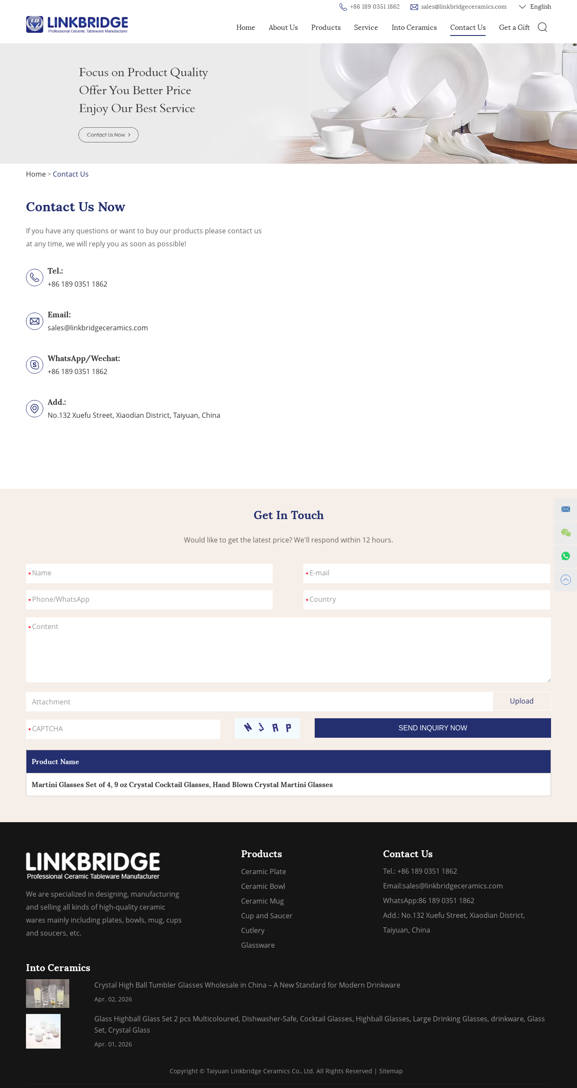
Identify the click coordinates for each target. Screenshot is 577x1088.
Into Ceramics (414, 27)
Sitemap (391, 1071)
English (535, 6)
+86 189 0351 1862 (77, 371)
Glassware (258, 945)
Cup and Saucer (267, 915)
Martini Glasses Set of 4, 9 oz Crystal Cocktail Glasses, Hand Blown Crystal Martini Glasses (182, 784)
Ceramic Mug (262, 901)
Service (366, 27)
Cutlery (252, 930)
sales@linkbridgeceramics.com (464, 6)
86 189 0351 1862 (446, 900)
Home (245, 27)
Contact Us (468, 27)
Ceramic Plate (263, 871)
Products (326, 27)
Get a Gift (514, 27)
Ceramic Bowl (263, 886)
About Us (283, 27)
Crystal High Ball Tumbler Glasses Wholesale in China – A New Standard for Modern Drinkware (247, 985)
